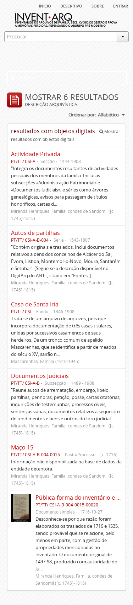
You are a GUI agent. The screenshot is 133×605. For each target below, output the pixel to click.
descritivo (71, 5)
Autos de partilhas (35, 233)
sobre (98, 5)
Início (45, 5)
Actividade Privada (35, 154)
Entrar (120, 5)
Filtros (23, 78)
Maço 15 (22, 447)
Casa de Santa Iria (35, 304)
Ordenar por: (82, 114)
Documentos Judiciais (40, 376)
